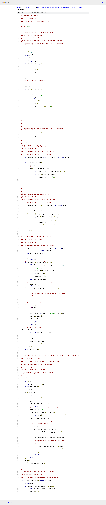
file (47, 12)
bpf (35, 7)
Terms (17, 502)
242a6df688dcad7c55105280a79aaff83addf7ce (55, 7)
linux (18, 7)
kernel (27, 7)
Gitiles (8, 502)
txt (100, 502)
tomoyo (80, 7)
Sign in (103, 2)
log (51, 12)
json (103, 502)
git (31, 7)
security (74, 7)
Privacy (13, 502)
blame (55, 12)
